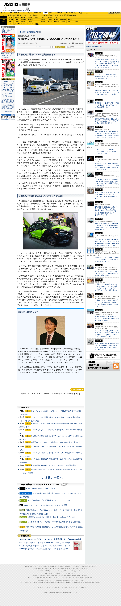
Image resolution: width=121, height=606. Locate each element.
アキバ (66, 13)
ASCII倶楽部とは (10, 111)
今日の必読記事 (40, 580)
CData (50, 21)
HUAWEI (56, 19)
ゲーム (86, 13)
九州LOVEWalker (75, 582)
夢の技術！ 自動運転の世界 (28, 32)
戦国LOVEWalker (96, 582)
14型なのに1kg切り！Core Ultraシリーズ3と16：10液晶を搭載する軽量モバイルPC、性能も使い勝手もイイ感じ (106, 226)
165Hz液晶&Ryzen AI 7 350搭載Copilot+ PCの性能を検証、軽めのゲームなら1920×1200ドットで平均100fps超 (107, 183)
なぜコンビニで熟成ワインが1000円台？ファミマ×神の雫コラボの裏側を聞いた (107, 76)
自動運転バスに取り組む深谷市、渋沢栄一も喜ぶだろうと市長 (51, 517)
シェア (38, 46)
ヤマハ (70, 21)
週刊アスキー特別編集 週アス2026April (8, 55)
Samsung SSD (36, 575)
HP (56, 17)
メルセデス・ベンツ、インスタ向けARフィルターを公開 (45, 505)
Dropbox (43, 21)
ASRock (43, 19)
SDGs (61, 15)
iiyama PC (57, 568)
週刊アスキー (36, 15)
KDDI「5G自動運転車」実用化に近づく (41, 488)
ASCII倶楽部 (114, 13)
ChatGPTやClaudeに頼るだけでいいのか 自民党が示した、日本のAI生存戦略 (50, 539)
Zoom (76, 21)
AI (7, 13)
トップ (3, 13)
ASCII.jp (11, 4)
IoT (11, 13)
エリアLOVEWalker (34, 582)
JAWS (10, 21)
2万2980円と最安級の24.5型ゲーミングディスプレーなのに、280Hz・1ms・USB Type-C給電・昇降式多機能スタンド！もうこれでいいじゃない (107, 211)
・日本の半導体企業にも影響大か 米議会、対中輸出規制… (7, 106)
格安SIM (12, 15)
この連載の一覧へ (50, 477)
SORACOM (54, 575)
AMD (17, 19)
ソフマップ (30, 24)
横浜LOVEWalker (44, 582)
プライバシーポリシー (53, 587)
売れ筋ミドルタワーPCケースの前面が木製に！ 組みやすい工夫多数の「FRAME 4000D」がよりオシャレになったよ (107, 166)
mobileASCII (66, 580)
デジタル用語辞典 (57, 580)
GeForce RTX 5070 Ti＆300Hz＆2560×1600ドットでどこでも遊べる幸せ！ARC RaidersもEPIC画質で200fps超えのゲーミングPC (107, 242)
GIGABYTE (30, 19)
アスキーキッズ (5, 15)
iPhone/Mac (38, 13)
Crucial (50, 19)
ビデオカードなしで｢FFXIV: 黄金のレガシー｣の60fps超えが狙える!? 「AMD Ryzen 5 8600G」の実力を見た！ (107, 346)
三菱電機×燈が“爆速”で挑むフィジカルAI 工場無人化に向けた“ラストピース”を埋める (107, 318)
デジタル (29, 13)
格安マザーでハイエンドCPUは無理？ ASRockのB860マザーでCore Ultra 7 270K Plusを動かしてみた (107, 195)
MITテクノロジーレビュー (77, 580)
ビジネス (16, 13)
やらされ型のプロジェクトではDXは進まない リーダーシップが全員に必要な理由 (106, 274)
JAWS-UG (46, 571)
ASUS (50, 17)
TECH (23, 13)
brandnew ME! (36, 24)
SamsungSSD (35, 19)
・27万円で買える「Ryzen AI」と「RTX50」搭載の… (7, 95)
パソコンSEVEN (36, 17)
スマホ (71, 13)
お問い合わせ (73, 587)
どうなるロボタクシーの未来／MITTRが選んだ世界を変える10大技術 (54, 522)
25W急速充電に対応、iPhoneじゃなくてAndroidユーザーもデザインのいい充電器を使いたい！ (107, 121)
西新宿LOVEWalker (55, 582)
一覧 (52, 47)
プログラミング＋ (70, 577)
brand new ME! (72, 573)
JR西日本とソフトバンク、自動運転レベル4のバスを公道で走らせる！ (56, 442)
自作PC (57, 13)
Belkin (69, 19)
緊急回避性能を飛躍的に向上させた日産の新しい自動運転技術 (53, 465)
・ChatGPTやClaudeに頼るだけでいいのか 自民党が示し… (7, 83)
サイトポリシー (40, 587)
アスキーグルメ (28, 15)
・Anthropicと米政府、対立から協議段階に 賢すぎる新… (7, 100)
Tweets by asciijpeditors (94, 46)
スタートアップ (78, 13)
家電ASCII (19, 15)
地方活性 (66, 15)
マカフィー (10, 24)
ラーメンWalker (24, 582)
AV (62, 13)
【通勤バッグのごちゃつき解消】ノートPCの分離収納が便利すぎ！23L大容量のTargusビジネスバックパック (107, 303)
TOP (26, 566)
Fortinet (63, 21)
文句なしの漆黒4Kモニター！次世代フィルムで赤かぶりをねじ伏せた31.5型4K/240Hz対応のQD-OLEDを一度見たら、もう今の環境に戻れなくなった (107, 63)
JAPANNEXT (23, 24)
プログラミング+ (54, 15)
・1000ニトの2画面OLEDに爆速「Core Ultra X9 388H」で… (7, 89)
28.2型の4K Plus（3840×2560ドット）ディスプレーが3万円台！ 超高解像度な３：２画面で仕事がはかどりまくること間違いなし (107, 134)
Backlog (56, 21)
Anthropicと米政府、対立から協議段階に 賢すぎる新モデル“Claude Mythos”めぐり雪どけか (56, 549)
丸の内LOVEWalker (86, 582)
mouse (17, 17)
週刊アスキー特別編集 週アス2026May (8, 31)
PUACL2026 (72, 15)
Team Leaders (61, 577)
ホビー (51, 13)
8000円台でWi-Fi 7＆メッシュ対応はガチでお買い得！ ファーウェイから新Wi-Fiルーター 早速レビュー (107, 93)
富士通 (10, 17)
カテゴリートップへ (77, 389)
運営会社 (64, 587)
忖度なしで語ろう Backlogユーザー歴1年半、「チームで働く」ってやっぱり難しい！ (106, 151)
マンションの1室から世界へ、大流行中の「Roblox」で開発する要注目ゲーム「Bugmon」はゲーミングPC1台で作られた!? (107, 334)
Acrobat (17, 21)
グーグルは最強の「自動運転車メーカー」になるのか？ (49, 500)
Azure (30, 21)
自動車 (26, 4)
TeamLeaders (45, 15)
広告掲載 (82, 587)
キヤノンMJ (17, 24)
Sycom (30, 17)
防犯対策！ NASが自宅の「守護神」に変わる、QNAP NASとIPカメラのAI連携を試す (107, 105)
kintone (23, 21)
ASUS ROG (23, 19)
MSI (43, 17)
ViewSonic (63, 19)
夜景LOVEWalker (65, 582)
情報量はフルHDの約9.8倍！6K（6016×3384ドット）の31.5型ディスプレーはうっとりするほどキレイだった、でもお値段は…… (107, 287)
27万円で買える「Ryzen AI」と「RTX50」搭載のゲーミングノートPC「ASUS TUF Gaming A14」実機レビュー (63, 546)
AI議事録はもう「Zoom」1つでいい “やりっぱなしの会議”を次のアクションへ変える (107, 259)
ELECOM (10, 19)
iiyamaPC (23, 17)
